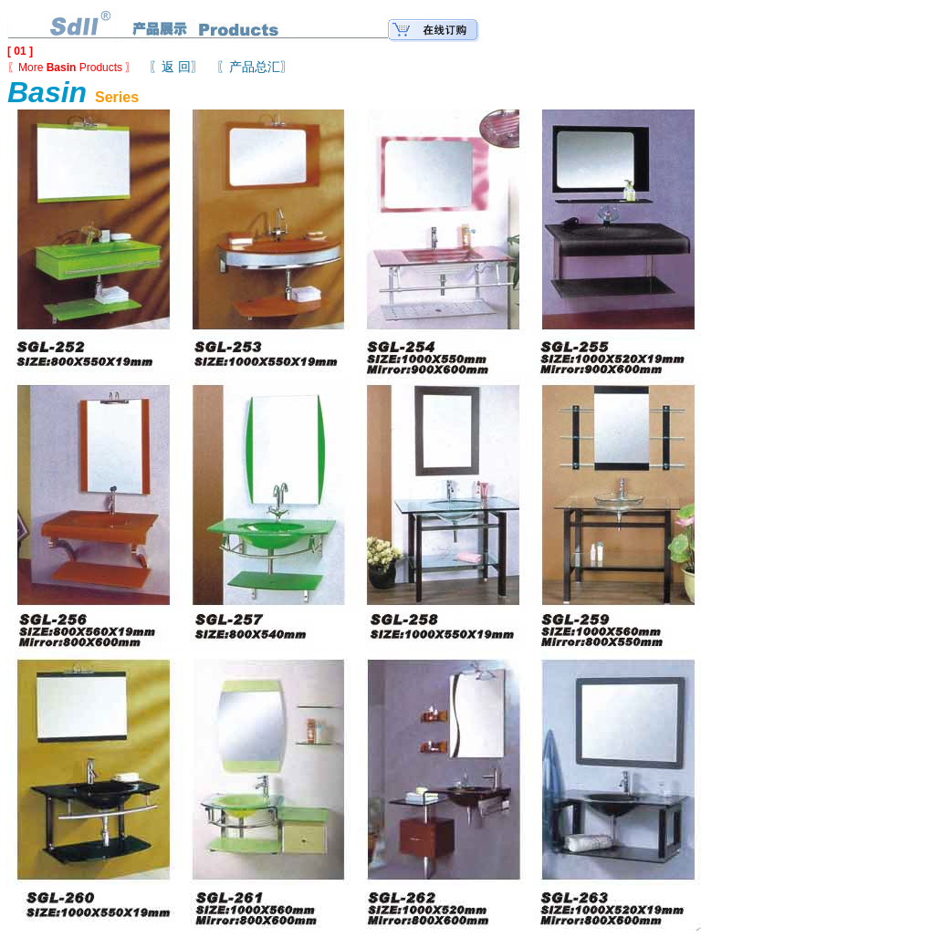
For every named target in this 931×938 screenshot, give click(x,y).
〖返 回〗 (176, 67)
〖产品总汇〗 (254, 67)
